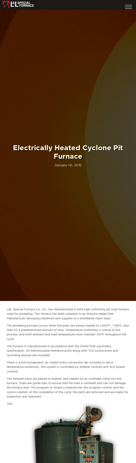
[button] (128, 6)
